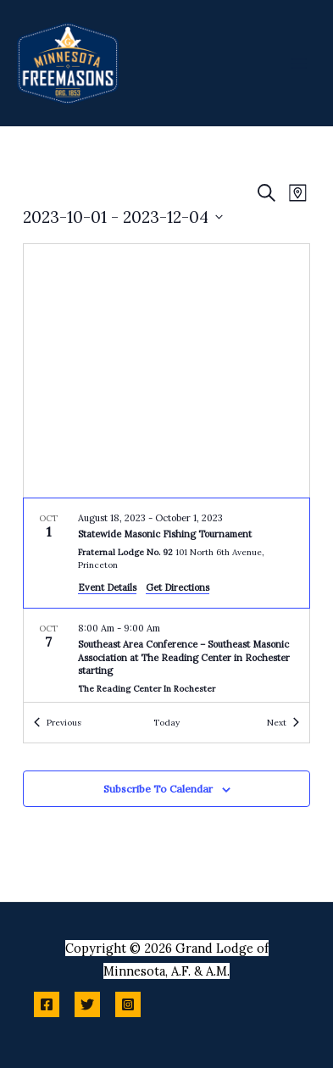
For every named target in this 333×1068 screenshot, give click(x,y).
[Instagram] (128, 1004)
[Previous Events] (57, 722)
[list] (166, 600)
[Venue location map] (166, 371)
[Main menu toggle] (299, 63)
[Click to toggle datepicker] (123, 217)
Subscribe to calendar (158, 788)
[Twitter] (87, 1004)
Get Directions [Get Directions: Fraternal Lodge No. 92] (177, 587)
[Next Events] (283, 722)
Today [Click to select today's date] (166, 722)
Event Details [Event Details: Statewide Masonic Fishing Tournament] (107, 587)
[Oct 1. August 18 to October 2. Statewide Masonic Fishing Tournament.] (166, 553)
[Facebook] (46, 1004)
